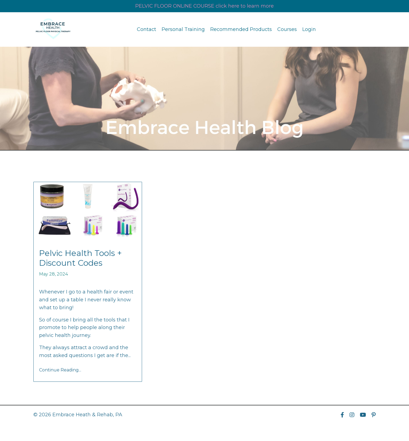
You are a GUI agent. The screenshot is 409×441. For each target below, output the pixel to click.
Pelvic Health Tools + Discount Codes (80, 258)
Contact (146, 29)
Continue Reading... (60, 370)
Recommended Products (241, 29)
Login (309, 29)
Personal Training (183, 29)
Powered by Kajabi (358, 427)
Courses (287, 29)
